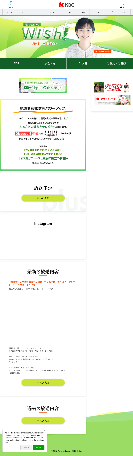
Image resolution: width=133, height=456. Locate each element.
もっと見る (43, 198)
